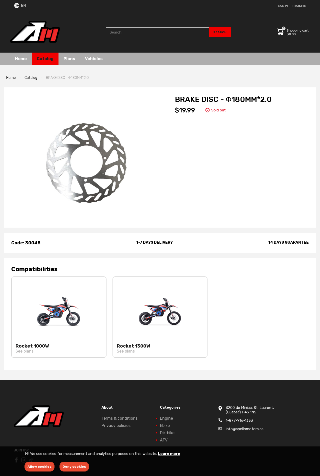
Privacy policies (116, 425)
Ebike (165, 425)
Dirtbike (167, 432)
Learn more (169, 453)
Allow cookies (40, 466)
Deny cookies (74, 466)
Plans (69, 58)
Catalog (45, 58)
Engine (166, 418)
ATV (164, 440)
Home (21, 58)
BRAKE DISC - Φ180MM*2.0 (67, 78)
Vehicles (93, 58)
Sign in (283, 6)
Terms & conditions (120, 418)
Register (299, 6)
